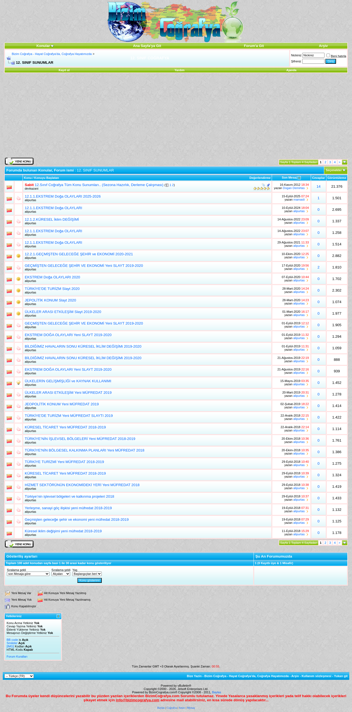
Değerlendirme (260, 177)
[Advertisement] (176, 115)
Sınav (182, 707)
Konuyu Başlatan (46, 177)
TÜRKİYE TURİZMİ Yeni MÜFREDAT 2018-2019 (64, 462)
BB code (12, 639)
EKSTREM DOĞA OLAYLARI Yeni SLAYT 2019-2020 (68, 335)
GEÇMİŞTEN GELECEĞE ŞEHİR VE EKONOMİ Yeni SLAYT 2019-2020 (84, 266)
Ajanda (291, 70)
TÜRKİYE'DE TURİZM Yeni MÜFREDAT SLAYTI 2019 (69, 416)
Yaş (74, 570)
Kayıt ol (64, 70)
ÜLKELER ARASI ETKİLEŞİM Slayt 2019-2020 (63, 312)
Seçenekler (334, 170)
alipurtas (30, 200)
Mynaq (191, 707)
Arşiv (295, 676)
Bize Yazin (194, 676)
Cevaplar (318, 177)
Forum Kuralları (17, 656)
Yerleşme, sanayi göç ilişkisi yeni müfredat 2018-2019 (68, 508)
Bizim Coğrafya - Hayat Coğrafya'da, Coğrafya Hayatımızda (52, 54)
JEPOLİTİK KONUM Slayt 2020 (50, 300)
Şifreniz (296, 61)
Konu (28, 177)
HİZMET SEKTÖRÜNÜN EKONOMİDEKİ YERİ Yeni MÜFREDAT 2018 (82, 485)
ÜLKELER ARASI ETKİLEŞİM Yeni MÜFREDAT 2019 (68, 392)
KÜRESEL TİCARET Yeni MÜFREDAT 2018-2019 (65, 427)
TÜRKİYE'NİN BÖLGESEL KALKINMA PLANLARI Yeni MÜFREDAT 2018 (84, 450)
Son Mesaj (289, 177)
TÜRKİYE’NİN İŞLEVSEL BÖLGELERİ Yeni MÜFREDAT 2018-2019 (80, 439)
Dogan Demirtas (294, 188)
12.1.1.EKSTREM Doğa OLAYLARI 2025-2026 (63, 196)
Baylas (216, 692)
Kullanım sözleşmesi (316, 676)
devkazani (31, 188)
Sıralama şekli (16, 570)
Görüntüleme (337, 177)
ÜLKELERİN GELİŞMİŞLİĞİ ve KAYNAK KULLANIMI (68, 381)
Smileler (12, 643)
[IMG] (10, 646)
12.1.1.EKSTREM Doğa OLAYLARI (53, 208)
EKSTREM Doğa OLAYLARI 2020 (52, 277)
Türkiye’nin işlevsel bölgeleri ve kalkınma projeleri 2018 (69, 496)
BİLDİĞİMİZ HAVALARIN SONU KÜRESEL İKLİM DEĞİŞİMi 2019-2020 (83, 346)
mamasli (299, 199)
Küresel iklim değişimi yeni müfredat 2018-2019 (63, 531)
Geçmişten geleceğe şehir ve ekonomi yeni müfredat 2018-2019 (77, 519)
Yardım (179, 70)
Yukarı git (341, 676)
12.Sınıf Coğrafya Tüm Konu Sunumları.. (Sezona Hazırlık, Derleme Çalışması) (99, 185)
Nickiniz (296, 55)
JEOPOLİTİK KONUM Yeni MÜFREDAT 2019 (62, 404)
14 (319, 186)
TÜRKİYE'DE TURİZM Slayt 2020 (52, 289)
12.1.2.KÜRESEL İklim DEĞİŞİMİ (52, 219)
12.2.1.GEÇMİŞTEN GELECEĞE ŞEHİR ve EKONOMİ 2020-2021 (79, 254)
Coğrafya (172, 707)
